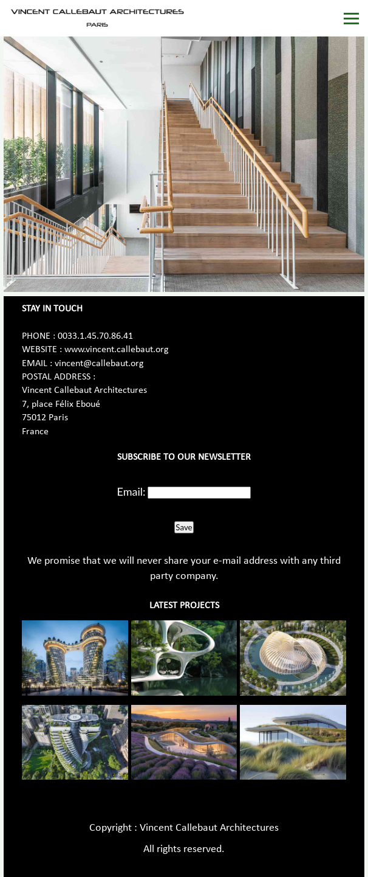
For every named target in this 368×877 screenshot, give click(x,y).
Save (183, 527)
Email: (131, 491)
